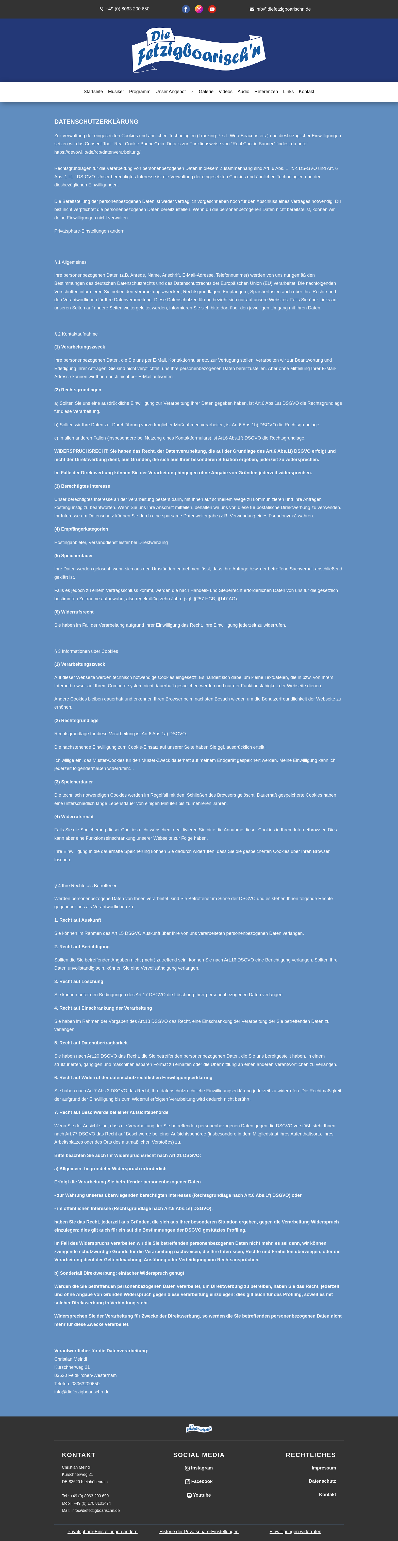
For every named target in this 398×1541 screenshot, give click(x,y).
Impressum (324, 1467)
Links (288, 91)
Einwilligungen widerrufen (295, 1531)
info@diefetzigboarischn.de (283, 9)
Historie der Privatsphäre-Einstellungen (199, 1531)
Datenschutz (322, 1481)
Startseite (93, 91)
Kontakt (306, 91)
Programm (140, 91)
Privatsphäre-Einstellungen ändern (89, 231)
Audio (243, 91)
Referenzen (266, 91)
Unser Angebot (171, 91)
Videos (226, 91)
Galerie (206, 91)
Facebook (198, 1481)
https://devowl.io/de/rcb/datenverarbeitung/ (97, 152)
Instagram (199, 1467)
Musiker (116, 91)
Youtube (199, 1495)
